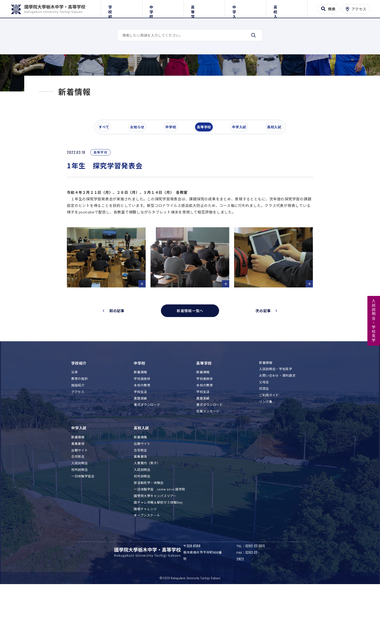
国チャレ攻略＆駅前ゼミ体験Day (158, 541)
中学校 (163, 7)
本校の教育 (142, 424)
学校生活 (140, 431)
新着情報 (140, 411)
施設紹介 (78, 424)
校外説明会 (79, 509)
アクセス (77, 431)
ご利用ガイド (269, 434)
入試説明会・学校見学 (373, 321)
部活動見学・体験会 (149, 522)
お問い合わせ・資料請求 (277, 415)
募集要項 (78, 483)
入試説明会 (79, 502)
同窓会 (264, 428)
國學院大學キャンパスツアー (155, 535)
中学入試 (245, 7)
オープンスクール (147, 555)
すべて (107, 168)
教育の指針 (79, 418)
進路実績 (140, 437)
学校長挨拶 (142, 418)
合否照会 (78, 496)
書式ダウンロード (147, 444)
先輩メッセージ (208, 451)
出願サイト (79, 489)
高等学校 (204, 7)
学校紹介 (121, 7)
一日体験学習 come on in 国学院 (159, 528)
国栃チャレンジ (145, 548)
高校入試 (286, 7)
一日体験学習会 (83, 516)
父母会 (264, 421)
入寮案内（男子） (147, 502)
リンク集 (265, 441)
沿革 (74, 411)
